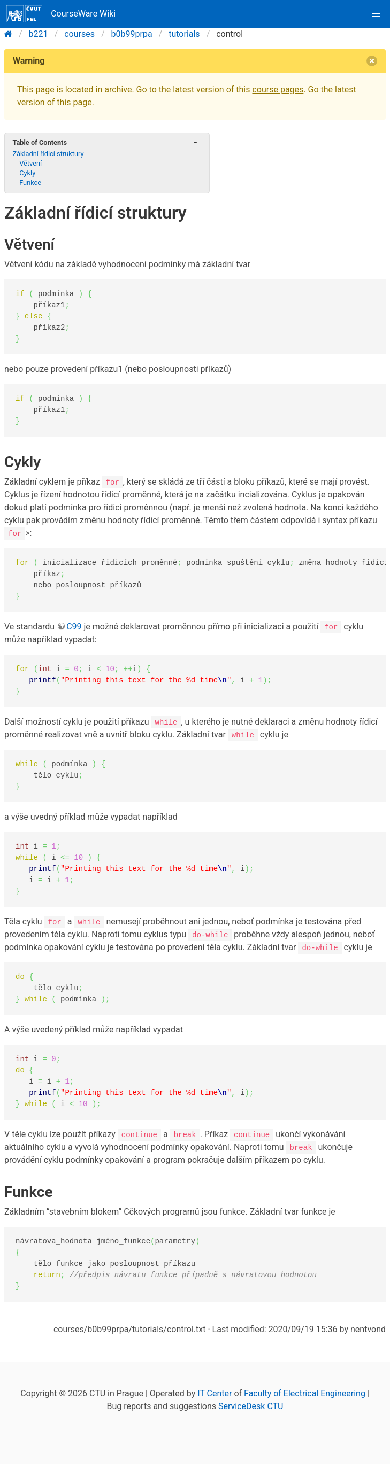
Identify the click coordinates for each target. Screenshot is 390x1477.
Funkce (30, 182)
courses (79, 34)
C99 (73, 626)
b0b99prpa (131, 34)
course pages (277, 89)
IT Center (214, 1393)
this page (74, 102)
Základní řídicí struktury (47, 154)
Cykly (27, 173)
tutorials (184, 34)
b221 (38, 34)
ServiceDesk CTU (250, 1406)
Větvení (30, 163)
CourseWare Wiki (61, 13)
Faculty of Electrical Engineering (304, 1393)
